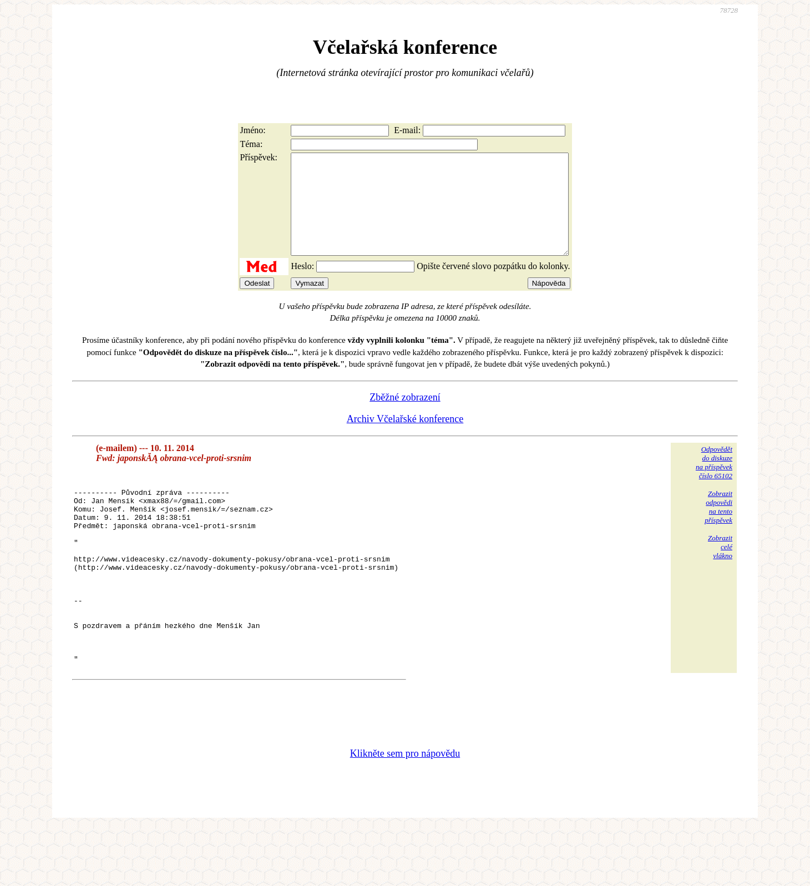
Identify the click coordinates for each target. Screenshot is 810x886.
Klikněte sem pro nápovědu (405, 811)
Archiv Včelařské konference (405, 438)
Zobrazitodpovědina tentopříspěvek (718, 526)
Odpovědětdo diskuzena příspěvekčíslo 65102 (714, 482)
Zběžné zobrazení (404, 417)
